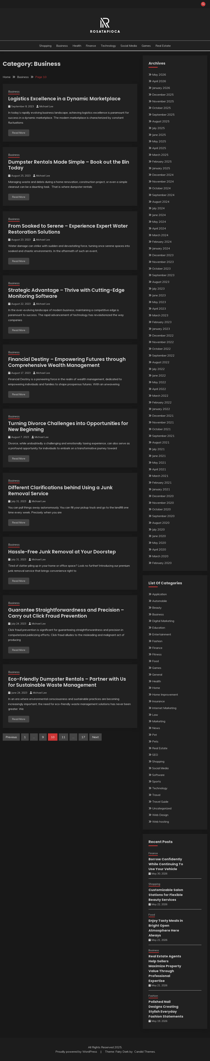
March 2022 (160, 395)
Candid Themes (144, 1051)
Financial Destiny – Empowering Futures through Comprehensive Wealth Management (67, 362)
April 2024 (159, 228)
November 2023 (163, 262)
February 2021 (162, 482)
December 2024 (163, 175)
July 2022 (158, 369)
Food (155, 661)
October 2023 (161, 268)
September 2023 (163, 275)
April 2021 (159, 469)
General (157, 674)
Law (155, 714)
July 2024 (158, 208)
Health (77, 45)
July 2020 (158, 529)
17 (83, 737)
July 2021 (158, 449)
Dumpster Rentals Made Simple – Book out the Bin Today (68, 165)
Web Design (160, 815)
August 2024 (160, 201)
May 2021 (159, 462)
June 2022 (159, 375)
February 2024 (162, 241)
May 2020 (159, 542)
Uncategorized (161, 808)
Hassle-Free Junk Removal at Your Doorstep (62, 551)
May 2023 (159, 302)
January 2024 (161, 248)
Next (95, 737)
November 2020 (163, 503)
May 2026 (159, 74)
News (156, 728)
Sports (156, 781)
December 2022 (163, 335)
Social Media (129, 45)
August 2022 (160, 362)
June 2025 (159, 135)
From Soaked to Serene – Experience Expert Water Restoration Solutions (68, 229)
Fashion (157, 641)
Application (159, 594)
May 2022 (159, 382)
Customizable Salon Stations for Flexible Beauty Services (166, 895)
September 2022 (163, 355)
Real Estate (163, 45)
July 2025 (158, 128)
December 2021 (163, 415)
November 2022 (163, 342)
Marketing (158, 721)
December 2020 (163, 496)
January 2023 (161, 329)
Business (62, 45)
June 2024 (159, 215)
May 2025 (159, 141)
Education (158, 627)
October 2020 (161, 509)
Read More (18, 132)
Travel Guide (160, 801)
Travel (156, 795)
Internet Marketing (164, 708)
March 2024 (160, 235)
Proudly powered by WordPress (76, 1051)
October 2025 (161, 108)
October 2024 (161, 188)
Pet (154, 734)
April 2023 (159, 308)
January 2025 (161, 168)
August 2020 (160, 523)
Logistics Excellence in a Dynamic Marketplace (64, 98)
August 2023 (160, 282)
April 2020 (159, 549)
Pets (155, 741)
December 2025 (163, 94)
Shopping (45, 45)
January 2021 (161, 489)
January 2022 (161, 409)
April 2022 (159, 389)
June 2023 (159, 295)
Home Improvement (165, 694)
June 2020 (159, 536)
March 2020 (160, 556)
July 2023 (158, 288)
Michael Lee (46, 106)
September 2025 (163, 114)
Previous (11, 737)
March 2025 (160, 155)
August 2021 (160, 442)
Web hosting (160, 821)
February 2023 (162, 322)
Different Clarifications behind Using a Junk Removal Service (60, 490)
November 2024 (163, 181)
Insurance (158, 701)
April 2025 (159, 148)
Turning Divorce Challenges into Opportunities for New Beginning (68, 426)
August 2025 (160, 121)
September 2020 (163, 516)
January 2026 (161, 88)
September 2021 (163, 436)
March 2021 (160, 476)
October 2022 (161, 349)
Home (156, 688)
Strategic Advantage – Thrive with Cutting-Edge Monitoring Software (66, 293)
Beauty (157, 607)
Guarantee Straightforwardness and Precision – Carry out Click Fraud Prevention (66, 613)
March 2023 (160, 315)
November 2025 (163, 101)
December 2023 (163, 255)
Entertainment (161, 634)
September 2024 (163, 195)
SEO (155, 754)
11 (63, 737)
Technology (108, 45)
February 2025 (162, 161)
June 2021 (159, 456)
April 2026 (159, 81)
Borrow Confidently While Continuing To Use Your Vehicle (166, 864)
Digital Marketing (163, 621)
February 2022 (162, 402)
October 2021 (161, 429)
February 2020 (162, 563)
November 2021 (163, 422)
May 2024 (159, 221)
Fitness (157, 654)
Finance (91, 45)
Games (146, 45)
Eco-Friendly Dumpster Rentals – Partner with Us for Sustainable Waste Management (67, 682)
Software (158, 775)
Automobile (159, 601)
